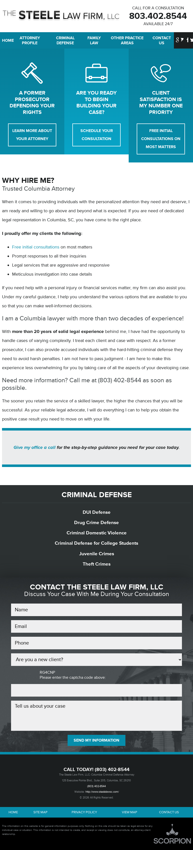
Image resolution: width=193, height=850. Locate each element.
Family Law (94, 40)
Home (6, 40)
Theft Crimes (97, 564)
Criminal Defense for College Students (96, 543)
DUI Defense (97, 512)
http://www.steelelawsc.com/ (102, 791)
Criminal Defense (65, 40)
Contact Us (162, 40)
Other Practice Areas (127, 40)
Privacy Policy (84, 812)
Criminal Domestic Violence (97, 533)
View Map (129, 812)
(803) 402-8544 (112, 770)
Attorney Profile (30, 40)
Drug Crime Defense (96, 523)
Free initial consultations (35, 247)
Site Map (40, 812)
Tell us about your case (96, 716)
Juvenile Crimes (96, 554)
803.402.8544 (158, 16)
